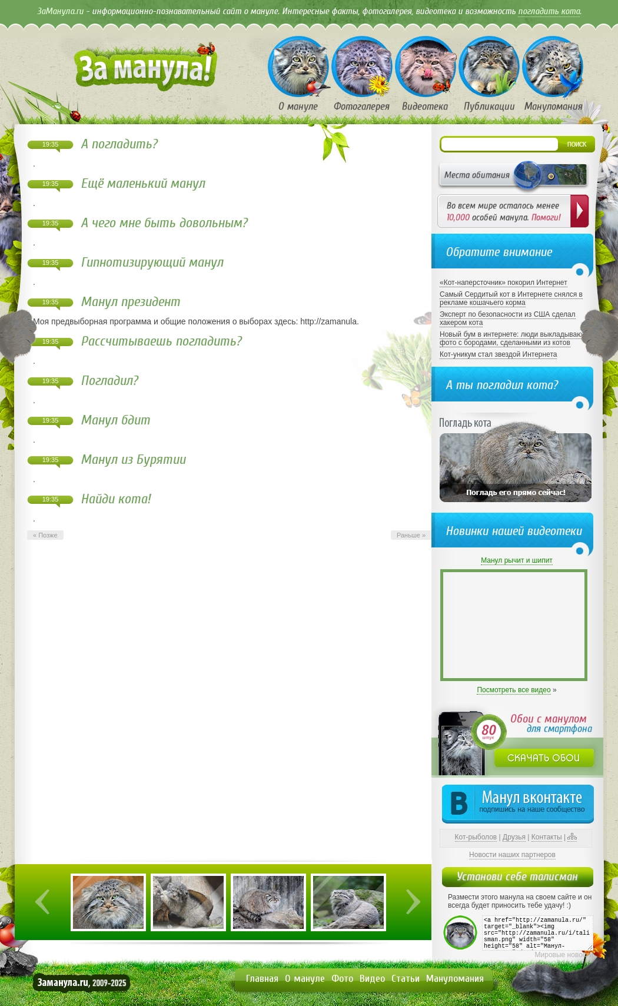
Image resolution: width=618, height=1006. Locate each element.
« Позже (45, 535)
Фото (342, 978)
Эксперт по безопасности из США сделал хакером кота (508, 318)
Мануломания (455, 978)
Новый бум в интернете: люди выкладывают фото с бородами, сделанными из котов (512, 338)
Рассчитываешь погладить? (161, 341)
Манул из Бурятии (133, 459)
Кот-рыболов (476, 837)
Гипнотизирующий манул (152, 262)
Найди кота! (116, 499)
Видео (372, 978)
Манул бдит (115, 420)
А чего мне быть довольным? (164, 223)
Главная (262, 978)
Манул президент (130, 302)
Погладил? (109, 381)
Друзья (514, 837)
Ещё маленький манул (143, 183)
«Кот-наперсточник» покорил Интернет (503, 282)
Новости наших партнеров (512, 855)
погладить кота (549, 11)
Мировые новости (564, 955)
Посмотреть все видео (513, 690)
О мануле (305, 978)
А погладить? (119, 144)
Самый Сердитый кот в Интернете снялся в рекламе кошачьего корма (511, 298)
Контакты (546, 837)
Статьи (405, 978)
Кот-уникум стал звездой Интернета (498, 354)
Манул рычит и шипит (517, 560)
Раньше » (411, 535)
